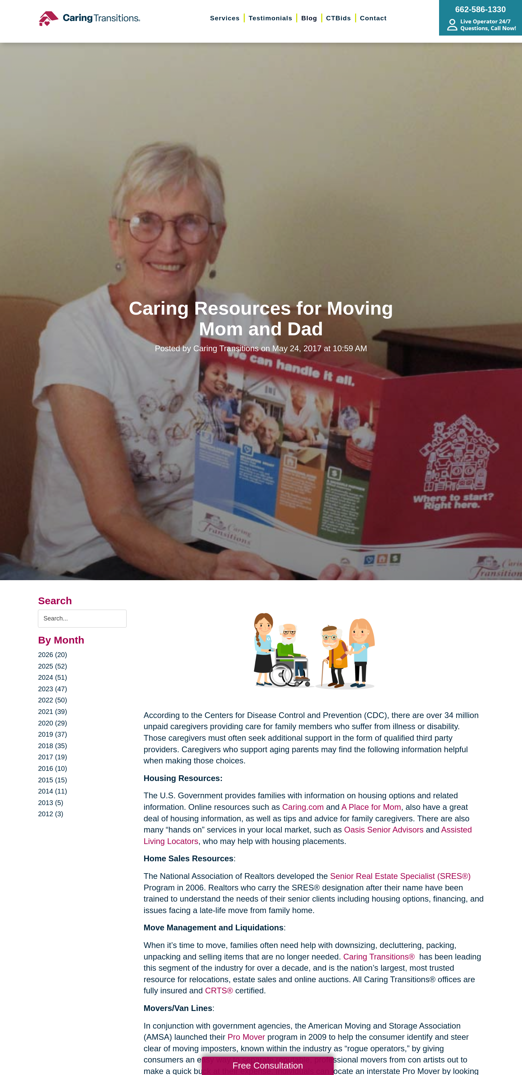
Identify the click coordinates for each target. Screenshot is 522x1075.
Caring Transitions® (380, 956)
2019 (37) (52, 734)
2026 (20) (52, 654)
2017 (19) (52, 757)
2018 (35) (52, 746)
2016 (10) (52, 768)
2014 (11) (52, 791)
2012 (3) (50, 814)
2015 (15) (52, 780)
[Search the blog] (82, 619)
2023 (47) (52, 689)
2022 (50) (52, 700)
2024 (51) (52, 677)
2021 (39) (52, 711)
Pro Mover (246, 1036)
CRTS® (219, 990)
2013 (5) (50, 802)
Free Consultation (268, 1065)
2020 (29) (52, 723)
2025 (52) (52, 666)
